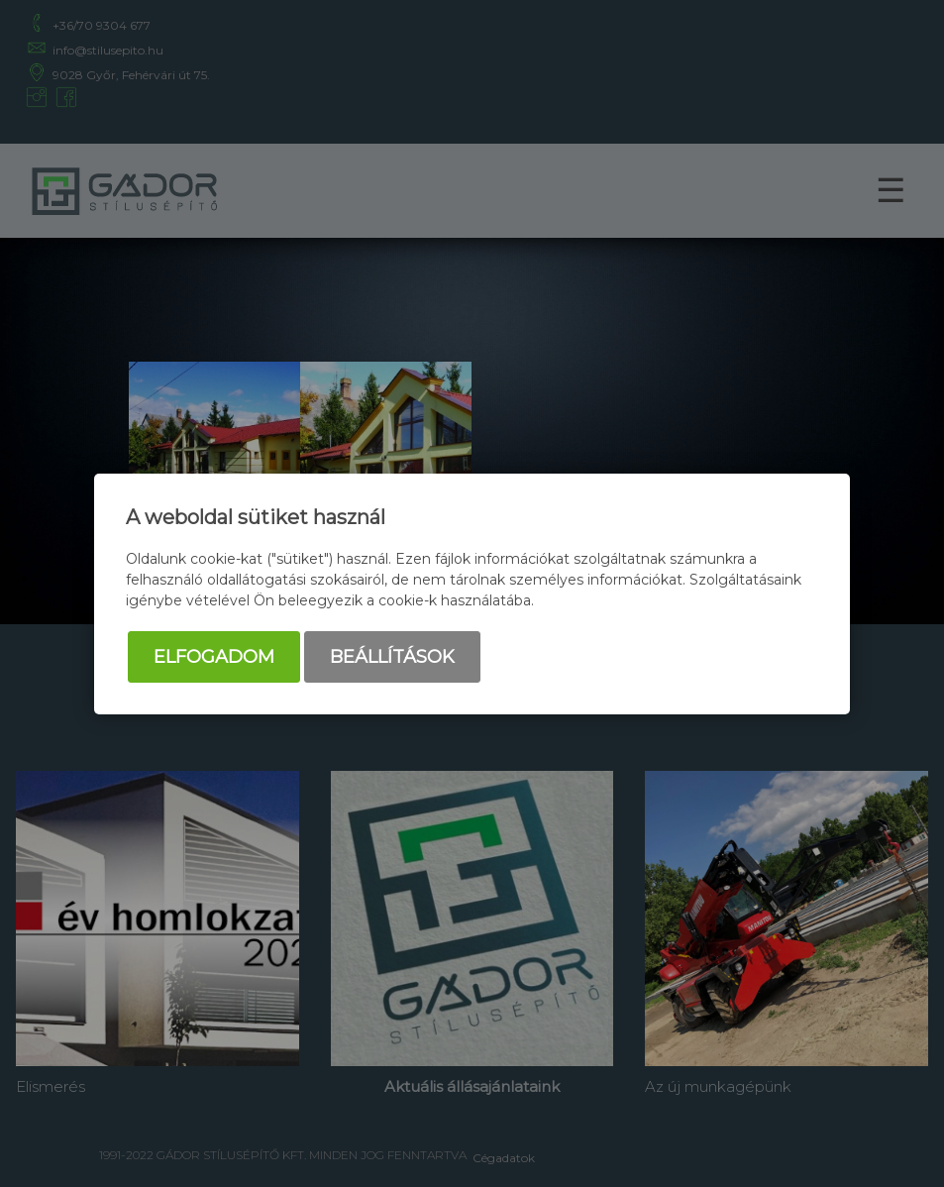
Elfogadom (214, 657)
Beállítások (392, 657)
